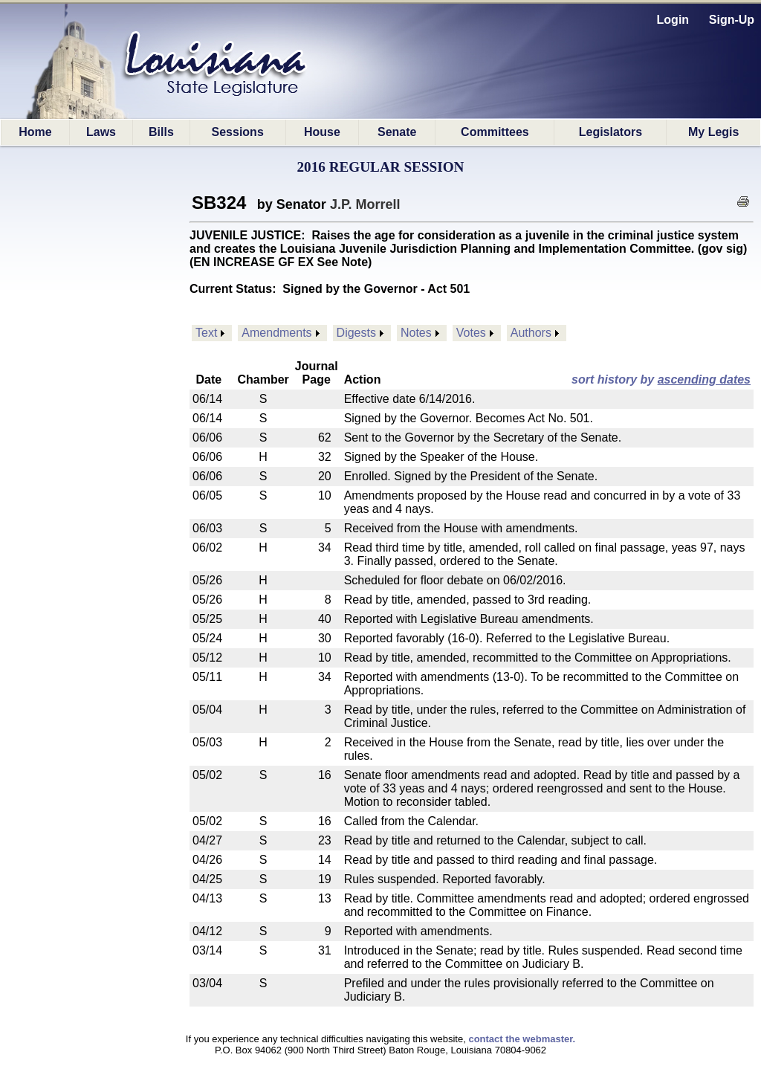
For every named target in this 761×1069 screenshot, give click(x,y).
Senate (397, 132)
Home (35, 132)
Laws (101, 132)
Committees (495, 132)
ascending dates (704, 379)
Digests (356, 332)
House (322, 132)
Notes (416, 332)
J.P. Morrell (365, 204)
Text (206, 332)
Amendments (276, 332)
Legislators (610, 132)
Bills (161, 132)
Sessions (238, 132)
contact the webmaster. (521, 1038)
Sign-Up (731, 19)
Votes (471, 332)
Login (673, 19)
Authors (531, 332)
